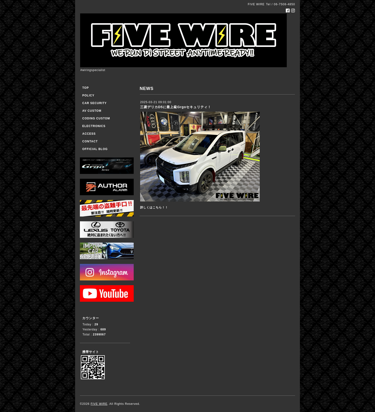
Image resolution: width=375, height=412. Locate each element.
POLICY (88, 95)
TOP (85, 87)
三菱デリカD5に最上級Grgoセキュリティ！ (175, 107)
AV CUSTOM (91, 110)
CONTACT (90, 141)
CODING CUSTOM (96, 118)
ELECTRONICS (93, 126)
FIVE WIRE (99, 404)
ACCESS (89, 133)
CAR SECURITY (94, 103)
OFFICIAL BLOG (95, 149)
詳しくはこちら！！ (154, 207)
